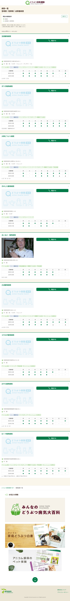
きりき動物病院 (7, 86)
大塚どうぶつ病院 (8, 136)
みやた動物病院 (7, 384)
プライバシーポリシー (62, 592)
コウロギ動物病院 (8, 335)
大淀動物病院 (6, 285)
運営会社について (61, 589)
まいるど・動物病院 (9, 235)
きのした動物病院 (8, 186)
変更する (64, 16)
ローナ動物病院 (7, 434)
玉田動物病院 (6, 36)
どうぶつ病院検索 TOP (8, 488)
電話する (52, 41)
